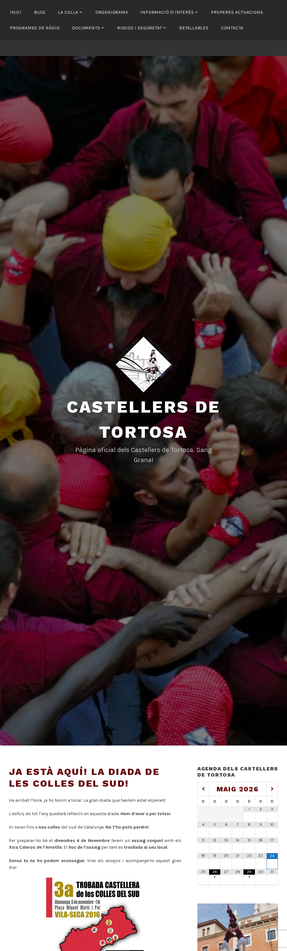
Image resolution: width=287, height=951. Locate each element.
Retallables (194, 27)
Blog (40, 12)
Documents (86, 27)
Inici (15, 12)
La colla (68, 12)
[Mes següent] (272, 789)
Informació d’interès (167, 12)
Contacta (232, 27)
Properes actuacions (237, 12)
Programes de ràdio (34, 27)
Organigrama (111, 12)
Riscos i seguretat (139, 27)
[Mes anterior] (203, 789)
